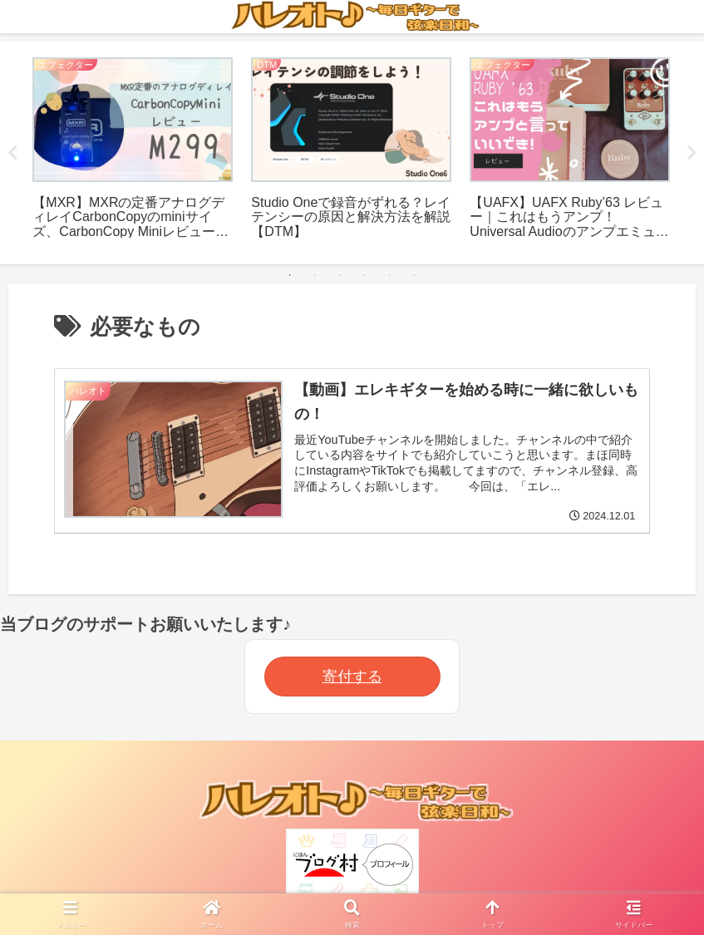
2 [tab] (315, 275)
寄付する (352, 676)
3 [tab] (340, 275)
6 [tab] (414, 275)
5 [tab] (390, 275)
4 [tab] (365, 275)
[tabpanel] (132, 150)
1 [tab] (290, 275)
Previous (12, 153)
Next (691, 153)
